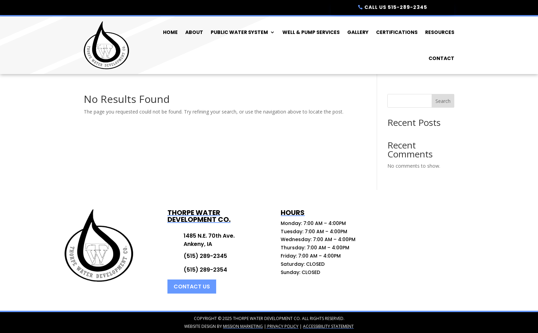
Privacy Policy (282, 326)
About (194, 32)
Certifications (397, 32)
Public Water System (239, 32)
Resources (439, 32)
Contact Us (192, 286)
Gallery (358, 32)
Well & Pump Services (311, 32)
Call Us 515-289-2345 (395, 7)
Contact (441, 58)
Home (170, 32)
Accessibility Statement (328, 326)
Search (443, 101)
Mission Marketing (243, 326)
